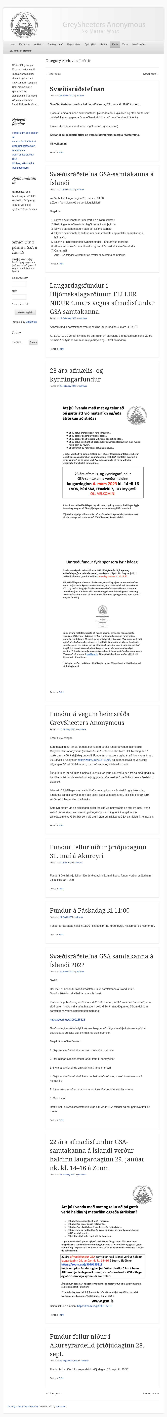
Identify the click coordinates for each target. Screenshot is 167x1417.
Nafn (14, 291)
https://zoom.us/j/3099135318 (67, 1019)
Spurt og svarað (55, 44)
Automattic (61, 1406)
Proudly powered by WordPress (23, 1406)
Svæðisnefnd (138, 44)
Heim (12, 44)
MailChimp (31, 322)
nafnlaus (80, 96)
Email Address (20, 278)
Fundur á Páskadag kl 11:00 (90, 910)
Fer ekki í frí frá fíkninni (24, 141)
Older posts (53, 74)
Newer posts (151, 74)
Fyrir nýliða (90, 44)
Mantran (104, 44)
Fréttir (115, 44)
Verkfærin (38, 44)
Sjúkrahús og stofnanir (20, 51)
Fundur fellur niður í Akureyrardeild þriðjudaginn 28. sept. (97, 1345)
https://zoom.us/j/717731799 (94, 759)
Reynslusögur (74, 44)
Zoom (125, 44)
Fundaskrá (24, 44)
